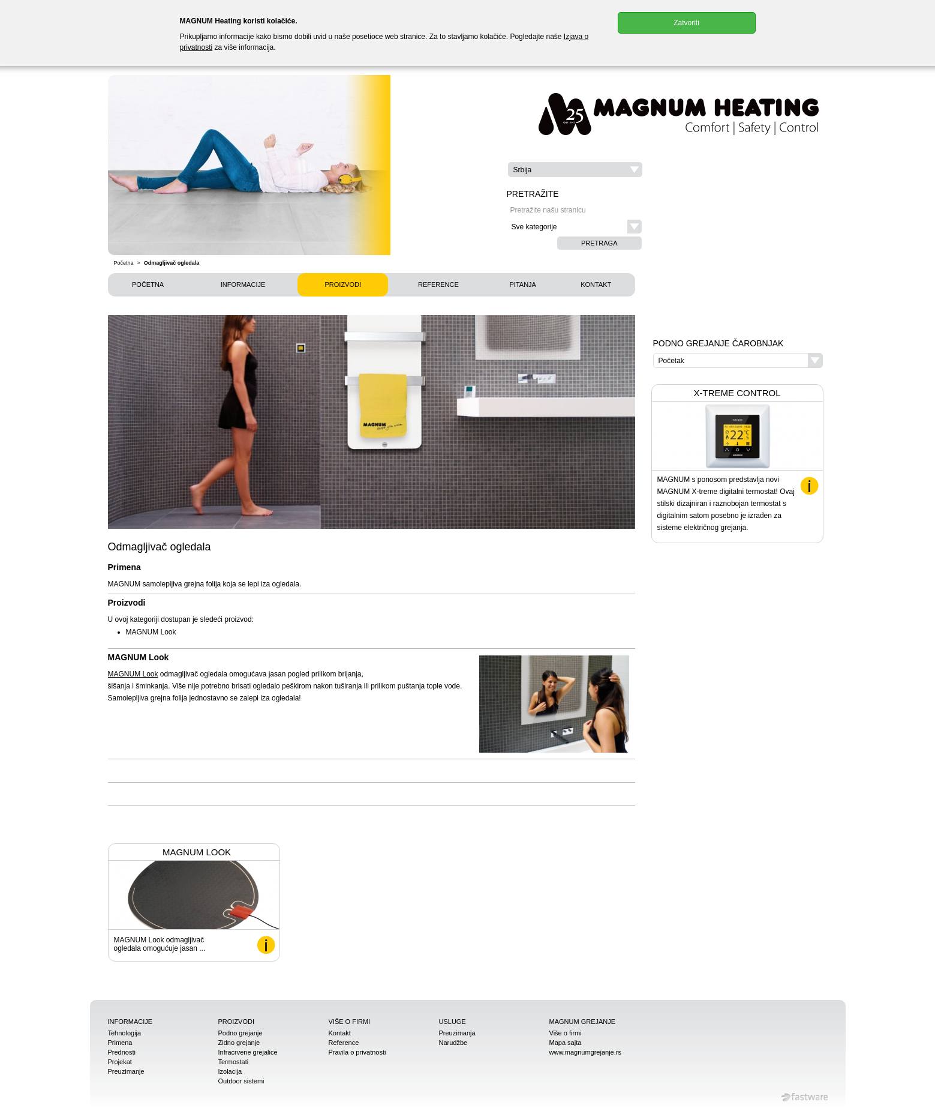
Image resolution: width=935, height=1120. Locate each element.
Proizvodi (342, 284)
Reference (438, 284)
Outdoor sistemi (241, 1081)
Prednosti (122, 1052)
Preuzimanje (126, 1071)
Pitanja (523, 284)
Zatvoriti (686, 23)
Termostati (233, 1061)
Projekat (120, 1061)
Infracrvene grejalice (248, 1052)
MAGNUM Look (133, 674)
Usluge (452, 1021)
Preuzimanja (457, 1033)
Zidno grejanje (239, 1042)
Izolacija (230, 1071)
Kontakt (596, 284)
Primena (120, 1042)
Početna (124, 263)
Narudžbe (453, 1042)
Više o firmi (350, 1021)
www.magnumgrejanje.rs (585, 1052)
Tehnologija (125, 1033)
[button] (575, 169)
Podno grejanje (240, 1033)
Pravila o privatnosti (357, 1052)
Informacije (243, 284)
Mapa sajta (565, 1042)
